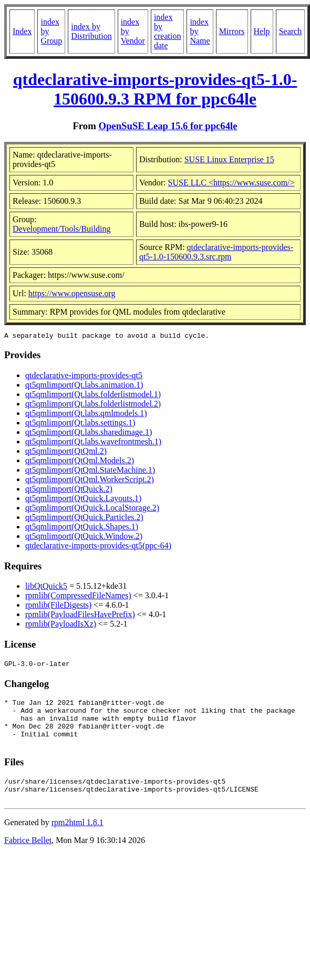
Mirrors (232, 31)
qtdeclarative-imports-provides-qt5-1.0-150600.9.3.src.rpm (216, 252)
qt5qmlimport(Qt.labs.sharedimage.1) (88, 433)
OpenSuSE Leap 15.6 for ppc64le (167, 125)
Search (290, 31)
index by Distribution (91, 31)
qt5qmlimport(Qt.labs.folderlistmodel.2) (93, 405)
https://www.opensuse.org (72, 293)
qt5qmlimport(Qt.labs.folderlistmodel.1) (93, 395)
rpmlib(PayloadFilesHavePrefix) (80, 615)
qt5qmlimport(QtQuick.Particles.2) (84, 518)
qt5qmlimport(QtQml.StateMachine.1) (90, 471)
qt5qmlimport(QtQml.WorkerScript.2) (89, 480)
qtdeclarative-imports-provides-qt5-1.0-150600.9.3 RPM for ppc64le (155, 89)
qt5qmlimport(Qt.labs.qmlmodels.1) (86, 414)
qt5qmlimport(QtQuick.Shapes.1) (81, 528)
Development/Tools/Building (61, 228)
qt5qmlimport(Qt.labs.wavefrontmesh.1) (93, 443)
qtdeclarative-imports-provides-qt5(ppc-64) (98, 547)
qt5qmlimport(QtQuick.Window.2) (83, 537)
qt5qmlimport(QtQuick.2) (68, 490)
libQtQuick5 (46, 587)
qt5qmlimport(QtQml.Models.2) (79, 461)
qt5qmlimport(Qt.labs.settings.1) (80, 424)
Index (22, 31)
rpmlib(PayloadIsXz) (60, 625)
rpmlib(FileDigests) (58, 606)
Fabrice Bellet (27, 857)
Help (262, 31)
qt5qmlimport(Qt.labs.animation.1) (84, 386)
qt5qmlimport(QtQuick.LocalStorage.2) (92, 509)
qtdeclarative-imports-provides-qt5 (83, 376)
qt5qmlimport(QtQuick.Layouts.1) (83, 499)
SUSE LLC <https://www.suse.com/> (231, 182)
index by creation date (167, 31)
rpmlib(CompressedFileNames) (78, 596)
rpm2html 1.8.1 (77, 839)
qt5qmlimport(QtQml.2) (66, 452)
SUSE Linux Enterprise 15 (229, 159)
